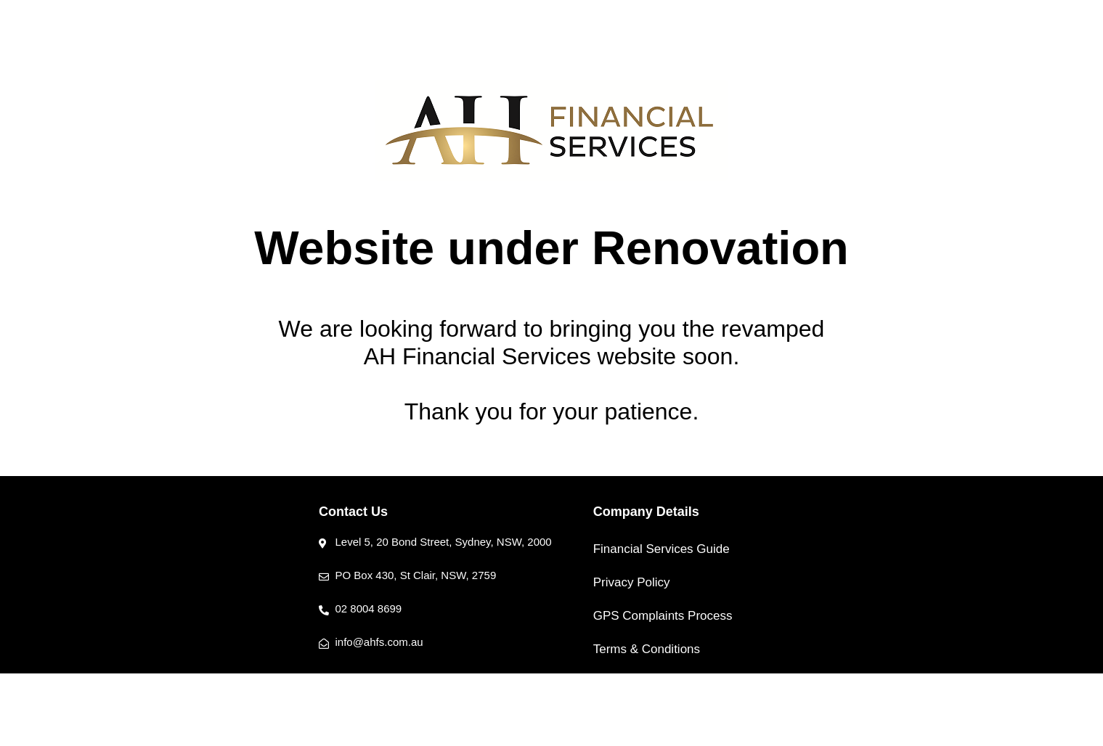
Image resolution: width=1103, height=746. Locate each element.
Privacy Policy (631, 582)
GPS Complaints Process (663, 616)
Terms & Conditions (646, 649)
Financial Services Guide (661, 549)
